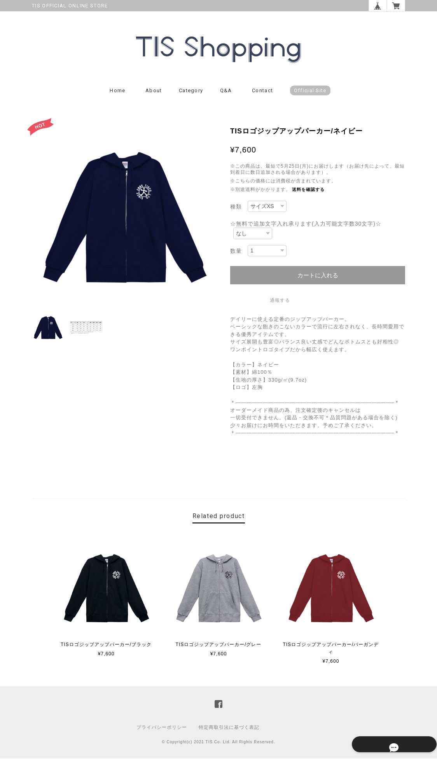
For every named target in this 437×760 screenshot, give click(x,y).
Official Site (310, 92)
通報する (280, 302)
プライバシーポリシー (161, 729)
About (153, 92)
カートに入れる (317, 277)
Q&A (226, 92)
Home (117, 92)
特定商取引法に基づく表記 (229, 729)
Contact (262, 92)
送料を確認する (308, 191)
